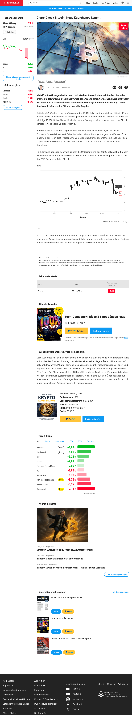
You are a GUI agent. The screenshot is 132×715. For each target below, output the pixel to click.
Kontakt (73, 688)
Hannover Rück (42, 484)
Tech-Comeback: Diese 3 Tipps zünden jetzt (95, 316)
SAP (38, 456)
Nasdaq (47, 441)
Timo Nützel (65, 87)
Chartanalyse (60, 81)
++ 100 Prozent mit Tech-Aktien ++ (66, 8)
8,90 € (56, 631)
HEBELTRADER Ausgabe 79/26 (66, 597)
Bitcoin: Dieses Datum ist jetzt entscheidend (60, 558)
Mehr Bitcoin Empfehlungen (117, 574)
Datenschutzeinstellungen (16, 703)
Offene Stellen (10, 713)
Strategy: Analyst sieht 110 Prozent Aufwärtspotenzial (65, 549)
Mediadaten (9, 680)
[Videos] (116, 3)
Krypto (49, 81)
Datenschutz (9, 694)
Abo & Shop (40, 708)
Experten (39, 689)
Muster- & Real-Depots (46, 699)
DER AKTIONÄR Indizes (45, 703)
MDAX (71, 441)
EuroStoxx (91, 441)
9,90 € (56, 611)
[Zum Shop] (88, 3)
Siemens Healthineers (45, 479)
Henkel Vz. (41, 447)
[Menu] (128, 3)
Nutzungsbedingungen (14, 689)
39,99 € (56, 652)
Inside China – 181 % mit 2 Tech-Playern (71, 638)
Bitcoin (41, 81)
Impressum (8, 685)
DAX (38, 441)
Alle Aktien (39, 680)
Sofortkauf (76, 331)
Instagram (74, 698)
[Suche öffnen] (31, 3)
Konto (126, 337)
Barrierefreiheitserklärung (16, 699)
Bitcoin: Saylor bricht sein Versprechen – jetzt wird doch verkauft (71, 567)
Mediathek (39, 685)
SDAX (80, 441)
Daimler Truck (42, 475)
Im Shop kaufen (101, 330)
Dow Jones (59, 441)
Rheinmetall (41, 489)
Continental (41, 452)
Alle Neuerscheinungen (121, 592)
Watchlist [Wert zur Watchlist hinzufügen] (10, 32)
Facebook (74, 704)
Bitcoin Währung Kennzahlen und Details (18, 78)
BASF (38, 470)
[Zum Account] (95, 3)
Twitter (73, 709)
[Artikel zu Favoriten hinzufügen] (126, 87)
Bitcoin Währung (9, 23)
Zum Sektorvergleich (12, 107)
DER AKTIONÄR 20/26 (62, 618)
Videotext (8, 708)
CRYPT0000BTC (10, 27)
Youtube (73, 693)
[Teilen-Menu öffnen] (114, 87)
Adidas (39, 461)
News (61, 447)
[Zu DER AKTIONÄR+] (105, 3)
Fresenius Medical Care (46, 466)
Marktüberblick (42, 694)
